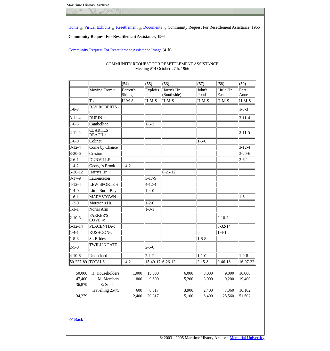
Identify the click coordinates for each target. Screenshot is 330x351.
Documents (152, 27)
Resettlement (127, 27)
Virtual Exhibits (97, 27)
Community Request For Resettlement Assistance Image (115, 50)
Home (74, 27)
